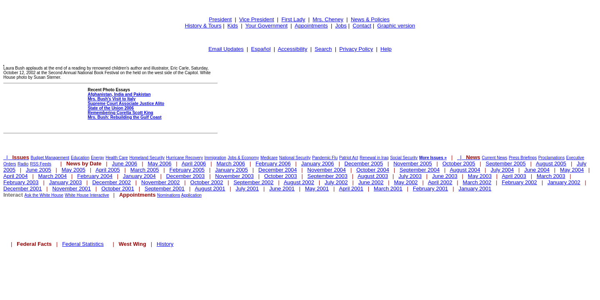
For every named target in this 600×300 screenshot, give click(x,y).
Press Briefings (523, 157)
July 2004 (502, 170)
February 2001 (430, 188)
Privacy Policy (356, 49)
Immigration (215, 157)
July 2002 (336, 182)
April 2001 (351, 188)
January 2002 (564, 182)
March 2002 (477, 182)
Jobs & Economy (243, 157)
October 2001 (117, 188)
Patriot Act (348, 157)
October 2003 (280, 176)
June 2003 (445, 176)
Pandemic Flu (325, 157)
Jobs (341, 25)
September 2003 (328, 176)
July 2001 (247, 188)
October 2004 (372, 170)
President (220, 19)
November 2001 (71, 188)
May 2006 (159, 163)
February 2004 (94, 176)
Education (80, 157)
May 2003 (480, 176)
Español (261, 49)
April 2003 (514, 176)
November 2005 (412, 163)
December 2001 (22, 188)
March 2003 (551, 176)
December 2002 (111, 182)
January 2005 (231, 170)
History (165, 244)
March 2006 (230, 163)
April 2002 (440, 182)
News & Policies (370, 19)
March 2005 (144, 170)
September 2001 (165, 188)
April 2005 (107, 170)
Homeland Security (146, 157)
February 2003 (21, 182)
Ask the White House (44, 195)
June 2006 (125, 163)
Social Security (404, 157)
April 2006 (194, 163)
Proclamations (551, 157)
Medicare (269, 157)
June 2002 (371, 182)
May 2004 (572, 170)
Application (191, 195)
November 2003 (234, 176)
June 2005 (38, 170)
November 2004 (327, 170)
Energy (97, 157)
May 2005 (73, 170)
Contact (361, 25)
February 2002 (519, 182)
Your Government (266, 25)
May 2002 (406, 182)
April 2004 (15, 176)
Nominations (168, 195)
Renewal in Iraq (374, 157)
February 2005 (187, 170)
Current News (494, 157)
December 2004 (277, 170)
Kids (233, 25)
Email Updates (226, 49)
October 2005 (458, 163)
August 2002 (299, 182)
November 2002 (160, 182)
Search (323, 49)
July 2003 (410, 176)
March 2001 (388, 188)
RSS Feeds (40, 164)
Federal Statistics (83, 244)
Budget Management (50, 157)
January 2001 (474, 188)
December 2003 (185, 176)
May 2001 (317, 188)
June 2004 (537, 170)
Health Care (116, 157)
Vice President (256, 19)
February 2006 (273, 163)
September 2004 (420, 170)
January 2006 (317, 163)
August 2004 (465, 170)
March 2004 (52, 176)
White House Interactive (87, 195)
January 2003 (65, 182)
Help (386, 49)
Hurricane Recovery (184, 157)
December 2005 (364, 163)
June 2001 (282, 188)
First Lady (293, 19)
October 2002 (206, 182)
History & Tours (203, 25)
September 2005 (506, 163)
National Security (295, 157)
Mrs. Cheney (327, 19)
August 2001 (210, 188)
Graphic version (396, 25)
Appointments (311, 25)
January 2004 (139, 176)
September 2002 (253, 182)
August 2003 (373, 176)
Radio (23, 164)
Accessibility (293, 49)
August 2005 (551, 163)
